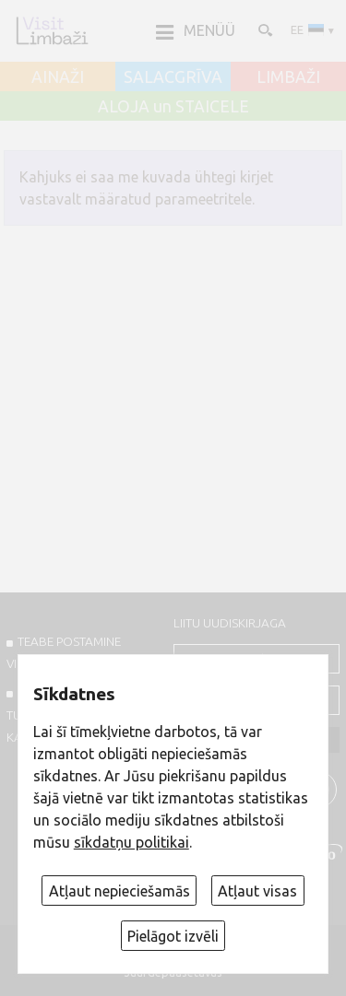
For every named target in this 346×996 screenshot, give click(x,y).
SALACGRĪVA (173, 77)
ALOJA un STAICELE (173, 107)
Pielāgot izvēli (173, 936)
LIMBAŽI (288, 77)
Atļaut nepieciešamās (119, 891)
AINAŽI (57, 77)
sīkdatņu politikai (131, 842)
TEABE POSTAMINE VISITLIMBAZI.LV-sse (63, 652)
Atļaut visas (257, 891)
